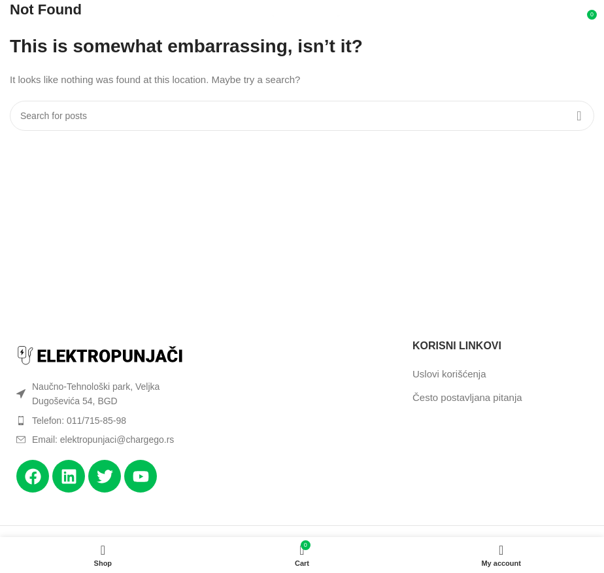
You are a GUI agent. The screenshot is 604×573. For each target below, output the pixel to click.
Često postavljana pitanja (467, 397)
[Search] (302, 116)
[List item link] (100, 420)
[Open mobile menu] (27, 20)
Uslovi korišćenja (449, 373)
